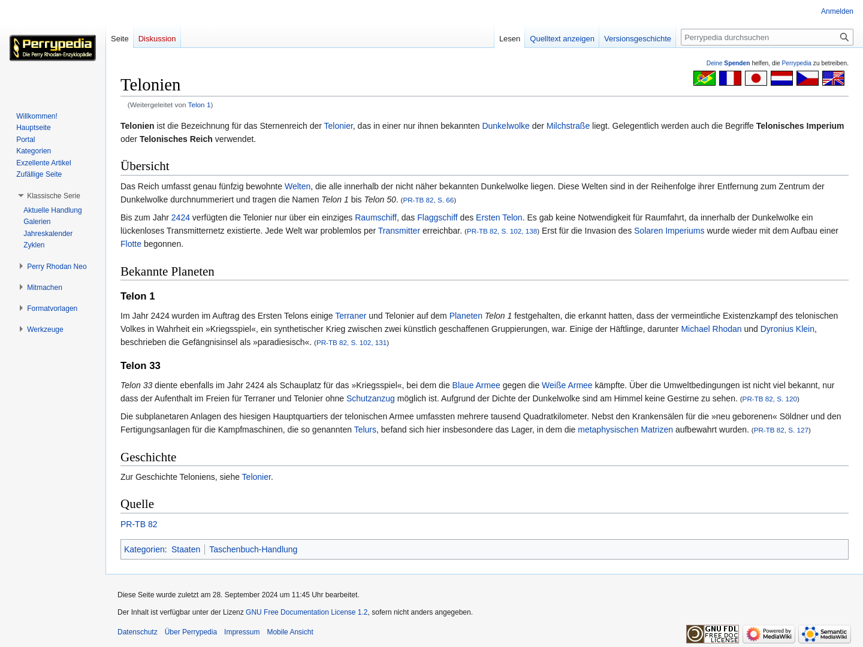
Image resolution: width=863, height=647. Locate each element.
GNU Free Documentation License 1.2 (306, 612)
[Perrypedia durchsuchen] (767, 37)
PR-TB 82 (138, 524)
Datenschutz (137, 632)
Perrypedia (796, 63)
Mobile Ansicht (290, 632)
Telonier (338, 126)
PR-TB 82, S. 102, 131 (351, 342)
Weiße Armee (567, 385)
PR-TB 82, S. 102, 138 (502, 231)
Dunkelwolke (505, 126)
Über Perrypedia (191, 632)
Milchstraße (568, 126)
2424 (180, 217)
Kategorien (144, 549)
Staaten (185, 549)
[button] (53, 196)
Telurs (365, 429)
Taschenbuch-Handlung (253, 549)
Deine (728, 63)
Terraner (350, 316)
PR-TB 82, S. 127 (781, 430)
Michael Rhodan (711, 329)
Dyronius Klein (787, 329)
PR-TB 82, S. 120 (770, 399)
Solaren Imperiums (669, 230)
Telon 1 (199, 104)
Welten (297, 186)
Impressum (241, 632)
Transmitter (399, 230)
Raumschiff (376, 217)
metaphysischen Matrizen (625, 429)
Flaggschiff (437, 217)
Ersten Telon (499, 217)
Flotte (130, 244)
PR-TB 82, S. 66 (428, 200)
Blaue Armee (476, 385)
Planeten (465, 316)
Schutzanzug (370, 398)
